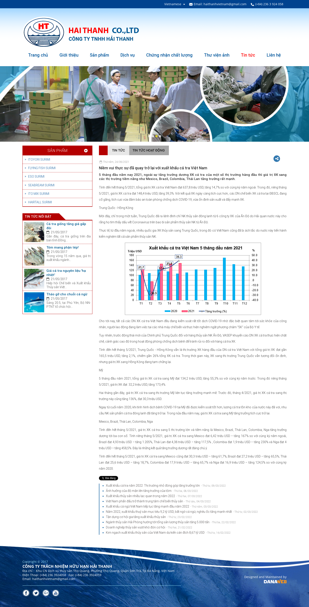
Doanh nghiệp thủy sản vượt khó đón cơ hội (149, 527)
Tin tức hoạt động (148, 150)
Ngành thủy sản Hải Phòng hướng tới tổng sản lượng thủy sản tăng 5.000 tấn (171, 522)
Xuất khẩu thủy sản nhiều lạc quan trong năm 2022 (154, 496)
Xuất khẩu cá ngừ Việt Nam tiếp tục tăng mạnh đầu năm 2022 (162, 506)
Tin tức (118, 150)
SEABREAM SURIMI (41, 185)
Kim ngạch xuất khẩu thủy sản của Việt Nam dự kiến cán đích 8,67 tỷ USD (168, 532)
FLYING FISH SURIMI (42, 168)
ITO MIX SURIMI (38, 193)
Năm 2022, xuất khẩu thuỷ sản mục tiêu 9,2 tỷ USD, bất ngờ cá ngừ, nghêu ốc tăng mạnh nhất (182, 511)
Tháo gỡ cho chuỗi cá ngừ (66, 294)
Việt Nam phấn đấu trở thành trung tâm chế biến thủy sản (158, 501)
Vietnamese (172, 4)
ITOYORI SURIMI (39, 159)
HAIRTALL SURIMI (40, 202)
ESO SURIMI (36, 176)
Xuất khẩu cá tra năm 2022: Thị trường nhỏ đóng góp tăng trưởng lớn (166, 485)
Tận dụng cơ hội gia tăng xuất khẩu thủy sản (149, 517)
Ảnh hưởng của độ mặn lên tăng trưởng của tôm (152, 491)
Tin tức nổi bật (38, 217)
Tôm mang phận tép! (62, 247)
